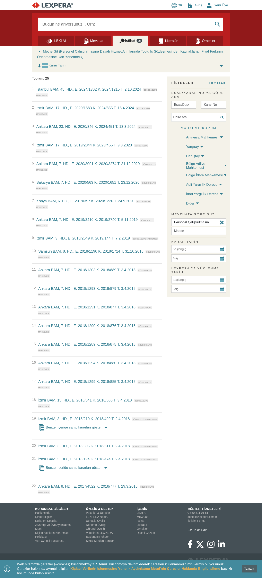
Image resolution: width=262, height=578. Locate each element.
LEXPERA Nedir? (97, 516)
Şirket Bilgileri (44, 516)
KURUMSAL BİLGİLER (51, 509)
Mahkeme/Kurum (198, 128)
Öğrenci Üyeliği (95, 528)
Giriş (198, 5)
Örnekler (142, 528)
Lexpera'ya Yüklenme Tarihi (195, 270)
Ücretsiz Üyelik (95, 520)
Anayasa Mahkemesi (202, 137)
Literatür (142, 524)
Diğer (190, 203)
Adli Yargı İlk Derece (201, 185)
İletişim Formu (196, 520)
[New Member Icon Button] (209, 5)
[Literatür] (168, 40)
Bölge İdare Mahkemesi (204, 175)
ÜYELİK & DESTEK (100, 509)
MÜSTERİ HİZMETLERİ (204, 509)
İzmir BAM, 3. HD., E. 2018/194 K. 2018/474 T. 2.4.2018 (84, 459)
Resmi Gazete (146, 532)
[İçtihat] (130, 40)
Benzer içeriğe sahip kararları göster (73, 427)
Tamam (249, 568)
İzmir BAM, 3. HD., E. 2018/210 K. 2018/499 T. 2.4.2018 (84, 419)
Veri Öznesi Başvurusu (49, 540)
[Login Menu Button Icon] (190, 5)
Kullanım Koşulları (46, 520)
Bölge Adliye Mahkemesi (195, 166)
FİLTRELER (182, 82)
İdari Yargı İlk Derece (202, 194)
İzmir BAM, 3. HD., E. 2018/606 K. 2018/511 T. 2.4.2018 (84, 446)
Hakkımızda (42, 512)
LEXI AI (141, 512)
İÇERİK (142, 509)
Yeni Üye (221, 5)
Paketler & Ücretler (98, 512)
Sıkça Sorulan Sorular (100, 540)
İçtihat (140, 520)
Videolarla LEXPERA (99, 532)
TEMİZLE (217, 82)
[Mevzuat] (93, 40)
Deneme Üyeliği (96, 524)
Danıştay (193, 156)
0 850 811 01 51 (197, 512)
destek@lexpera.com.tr (202, 516)
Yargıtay (192, 147)
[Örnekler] (205, 40)
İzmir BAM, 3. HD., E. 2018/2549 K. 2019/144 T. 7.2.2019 (83, 238)
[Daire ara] (198, 117)
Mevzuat (142, 516)
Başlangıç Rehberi (97, 536)
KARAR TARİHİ (185, 241)
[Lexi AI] (56, 40)
